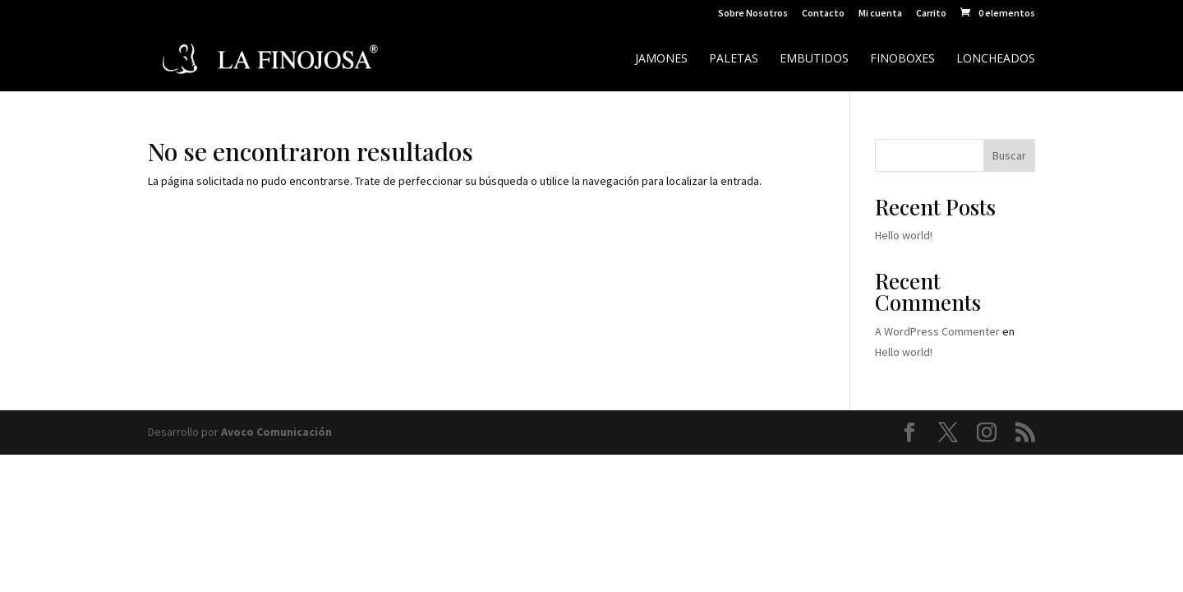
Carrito (931, 13)
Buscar (1009, 155)
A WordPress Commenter (937, 331)
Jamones (661, 59)
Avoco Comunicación (276, 431)
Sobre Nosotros (753, 13)
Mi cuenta (880, 13)
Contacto (823, 13)
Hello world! (903, 235)
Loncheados (995, 59)
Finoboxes (902, 59)
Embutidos (814, 59)
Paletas (733, 59)
